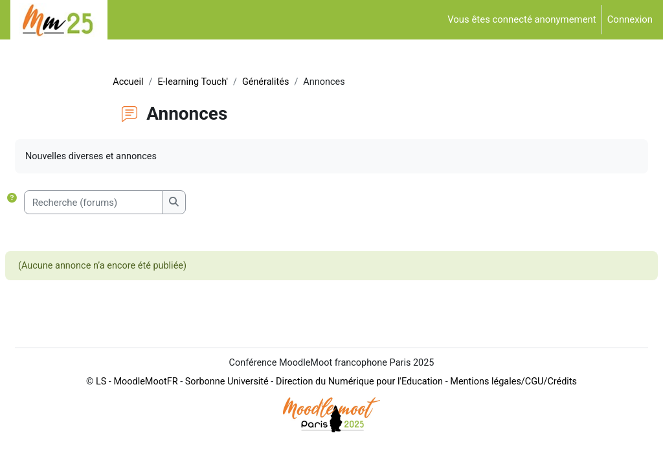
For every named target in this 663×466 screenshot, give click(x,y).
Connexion (630, 19)
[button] (25, 203)
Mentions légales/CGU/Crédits (509, 404)
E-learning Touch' (199, 82)
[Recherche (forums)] (104, 203)
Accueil (133, 82)
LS (83, 404)
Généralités (274, 82)
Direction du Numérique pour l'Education (350, 404)
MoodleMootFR (129, 404)
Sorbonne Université (213, 404)
